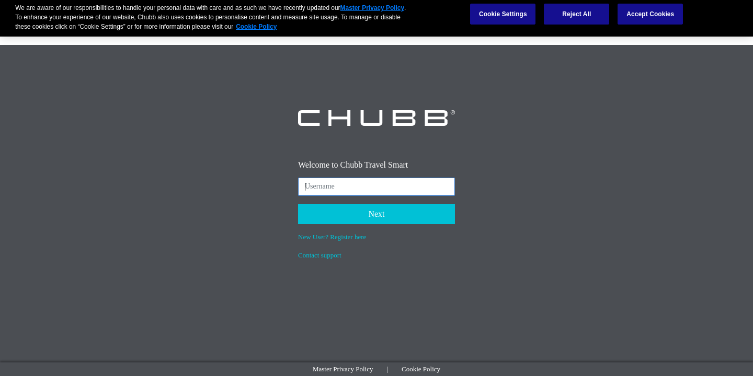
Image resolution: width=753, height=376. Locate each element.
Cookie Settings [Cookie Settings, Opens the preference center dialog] (503, 11)
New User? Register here (332, 237)
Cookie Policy (421, 369)
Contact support (319, 255)
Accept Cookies (650, 11)
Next (376, 213)
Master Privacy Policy (343, 369)
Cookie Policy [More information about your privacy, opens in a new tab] (256, 23)
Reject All (576, 11)
